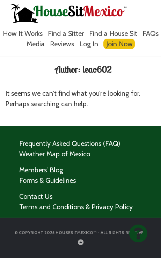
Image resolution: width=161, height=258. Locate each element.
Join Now (119, 44)
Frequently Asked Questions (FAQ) (69, 143)
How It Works (23, 33)
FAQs (150, 33)
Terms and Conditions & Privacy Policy (76, 207)
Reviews (62, 44)
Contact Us (35, 196)
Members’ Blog (41, 170)
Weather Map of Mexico (54, 154)
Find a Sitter (66, 33)
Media (36, 44)
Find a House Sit (113, 33)
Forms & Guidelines (47, 180)
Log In (88, 44)
